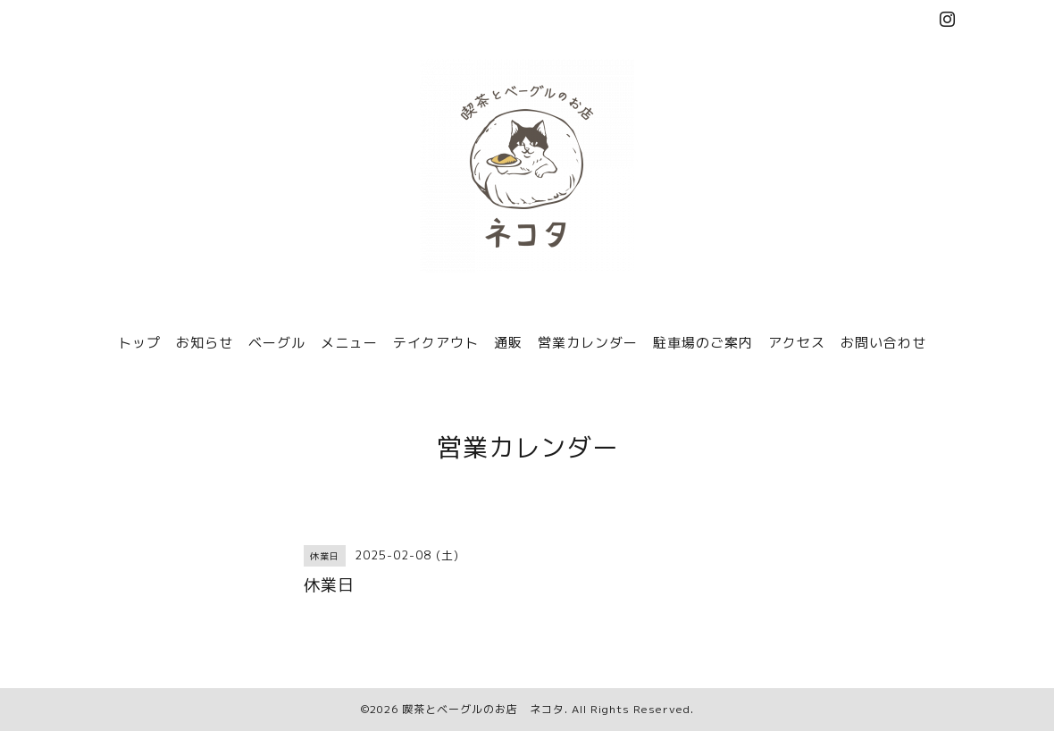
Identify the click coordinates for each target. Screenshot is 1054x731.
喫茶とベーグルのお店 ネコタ (483, 709)
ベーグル (276, 342)
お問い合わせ (883, 342)
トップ (139, 342)
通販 (508, 342)
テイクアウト (436, 342)
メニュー (349, 342)
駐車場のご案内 (703, 342)
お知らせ (204, 342)
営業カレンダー (588, 342)
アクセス (796, 342)
